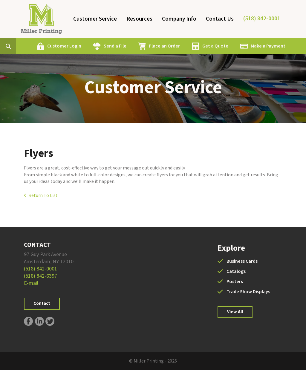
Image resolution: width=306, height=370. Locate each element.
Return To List (43, 195)
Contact (41, 303)
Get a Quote (215, 46)
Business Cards (242, 261)
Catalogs (236, 271)
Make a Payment (268, 46)
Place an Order (164, 46)
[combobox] (17, 46)
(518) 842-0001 (261, 19)
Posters (235, 281)
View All (235, 312)
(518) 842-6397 (40, 276)
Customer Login (64, 46)
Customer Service (95, 19)
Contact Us (220, 19)
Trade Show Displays (248, 291)
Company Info (179, 19)
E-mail (31, 283)
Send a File (115, 46)
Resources (139, 19)
